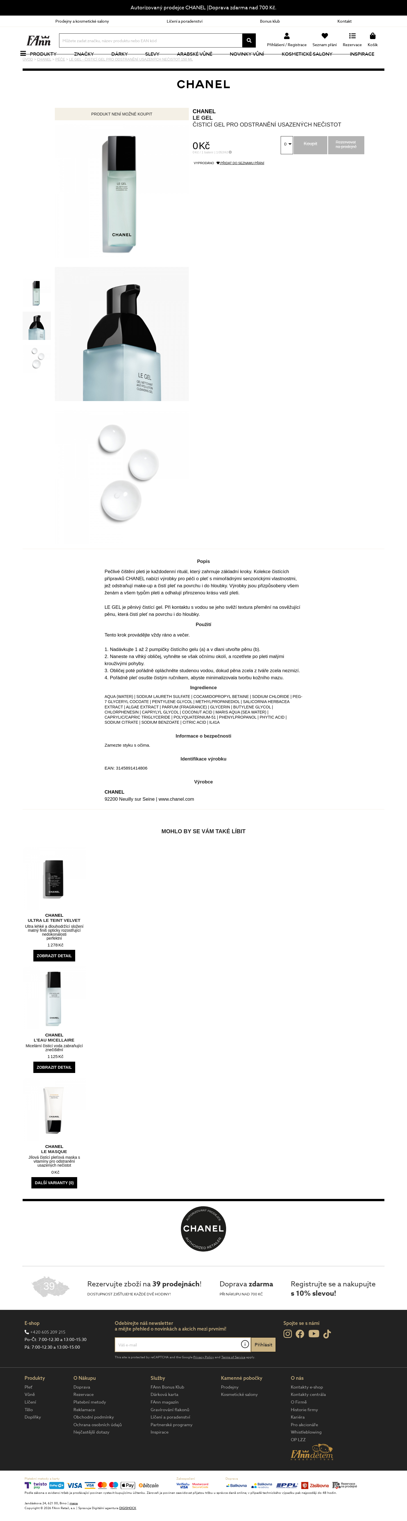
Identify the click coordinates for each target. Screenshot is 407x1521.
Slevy (158, 63)
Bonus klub (270, 21)
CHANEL (204, 130)
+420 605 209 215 (47, 1351)
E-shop (32, 1342)
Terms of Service (233, 1376)
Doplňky (33, 1436)
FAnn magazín (165, 1421)
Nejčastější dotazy (91, 1451)
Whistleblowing (306, 1451)
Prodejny (230, 1406)
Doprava (81, 1406)
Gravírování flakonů (170, 1429)
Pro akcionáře (304, 1444)
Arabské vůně (201, 63)
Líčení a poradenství (184, 21)
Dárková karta (164, 1413)
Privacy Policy (203, 1376)
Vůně (30, 1413)
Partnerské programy (171, 1444)
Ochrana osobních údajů (97, 1444)
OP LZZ (298, 1459)
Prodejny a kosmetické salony (82, 21)
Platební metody (89, 1421)
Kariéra (298, 1436)
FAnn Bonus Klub (167, 1406)
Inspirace (368, 63)
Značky (90, 63)
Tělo (29, 1429)
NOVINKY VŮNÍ (253, 63)
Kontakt (344, 21)
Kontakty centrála (308, 1413)
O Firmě (299, 1421)
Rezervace (83, 1413)
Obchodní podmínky (93, 1436)
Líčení (30, 1421)
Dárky (126, 63)
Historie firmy (304, 1429)
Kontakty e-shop (307, 1406)
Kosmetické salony (313, 63)
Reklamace (84, 1429)
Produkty (49, 63)
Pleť (28, 1406)
